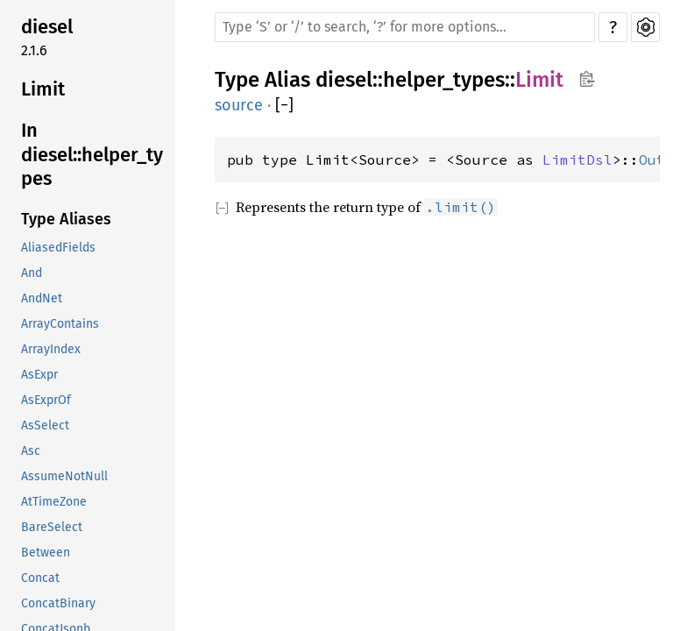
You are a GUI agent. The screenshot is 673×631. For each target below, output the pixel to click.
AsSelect (45, 425)
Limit (43, 89)
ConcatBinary (58, 603)
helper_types (444, 79)
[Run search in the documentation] (405, 27)
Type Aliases (66, 219)
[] (284, 105)
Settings (645, 27)
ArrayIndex (51, 349)
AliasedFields (58, 247)
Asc (30, 450)
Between (45, 552)
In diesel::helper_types (92, 154)
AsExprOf (46, 400)
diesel (47, 27)
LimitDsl (577, 159)
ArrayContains (60, 323)
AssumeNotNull (64, 476)
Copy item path (586, 79)
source (239, 105)
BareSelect (51, 527)
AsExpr (39, 374)
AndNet (41, 298)
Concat (40, 578)
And (31, 273)
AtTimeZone (54, 501)
